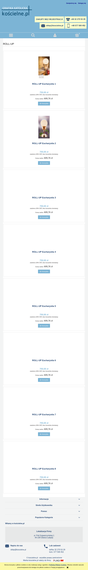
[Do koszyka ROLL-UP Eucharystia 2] (44, 163)
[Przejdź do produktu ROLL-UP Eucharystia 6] (44, 346)
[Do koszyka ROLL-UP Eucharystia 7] (44, 434)
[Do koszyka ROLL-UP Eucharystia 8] (44, 488)
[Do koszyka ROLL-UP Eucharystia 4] (44, 271)
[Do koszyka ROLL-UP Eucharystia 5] (44, 326)
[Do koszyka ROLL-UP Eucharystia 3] (44, 217)
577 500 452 (59, 552)
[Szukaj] (33, 35)
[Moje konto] (55, 35)
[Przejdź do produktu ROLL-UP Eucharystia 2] (44, 127)
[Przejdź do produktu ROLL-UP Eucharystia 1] (44, 67)
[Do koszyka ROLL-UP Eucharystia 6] (44, 380)
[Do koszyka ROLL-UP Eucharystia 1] (44, 103)
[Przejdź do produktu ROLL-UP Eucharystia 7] (44, 401)
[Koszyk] (77, 35)
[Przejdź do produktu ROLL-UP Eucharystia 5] (44, 292)
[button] (11, 35)
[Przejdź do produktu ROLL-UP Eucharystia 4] (44, 238)
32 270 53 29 (60, 550)
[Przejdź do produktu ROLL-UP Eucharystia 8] (44, 455)
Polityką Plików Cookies (57, 565)
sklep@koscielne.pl (18, 550)
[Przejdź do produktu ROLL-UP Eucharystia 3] (44, 184)
